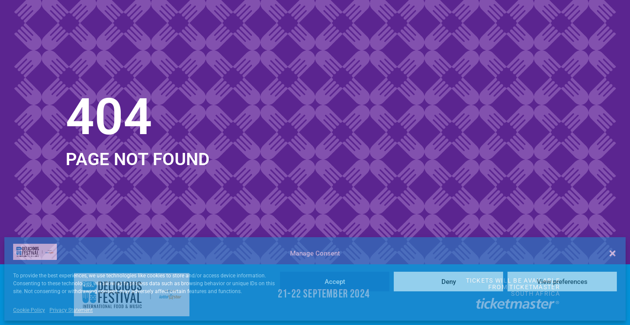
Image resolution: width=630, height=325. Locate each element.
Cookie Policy (29, 310)
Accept (335, 282)
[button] (612, 253)
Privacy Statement (71, 310)
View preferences (562, 282)
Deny (448, 282)
